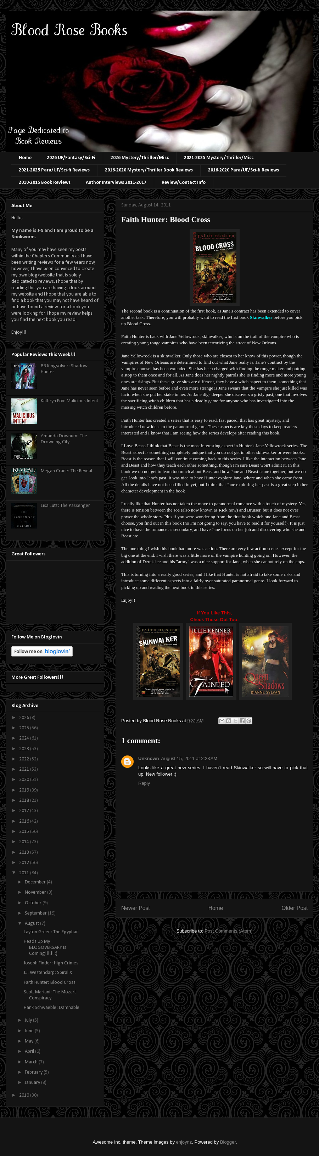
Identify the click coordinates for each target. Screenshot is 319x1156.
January (33, 1082)
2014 (24, 842)
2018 (24, 800)
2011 (24, 873)
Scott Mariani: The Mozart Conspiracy (50, 995)
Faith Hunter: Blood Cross (49, 982)
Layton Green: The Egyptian (51, 932)
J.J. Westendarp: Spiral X (48, 972)
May (29, 1041)
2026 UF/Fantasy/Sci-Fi (71, 157)
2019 (24, 790)
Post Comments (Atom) (228, 931)
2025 (24, 728)
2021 (24, 769)
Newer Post (135, 908)
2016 (24, 821)
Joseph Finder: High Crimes (51, 963)
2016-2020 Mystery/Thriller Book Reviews (149, 170)
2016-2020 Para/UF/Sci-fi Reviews (243, 170)
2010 (24, 1095)
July (29, 1020)
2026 (24, 717)
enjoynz (184, 1142)
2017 (24, 810)
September (36, 913)
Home (25, 157)
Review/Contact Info (184, 182)
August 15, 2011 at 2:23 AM (189, 758)
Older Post (294, 908)
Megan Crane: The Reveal (66, 471)
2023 (24, 749)
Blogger (228, 1142)
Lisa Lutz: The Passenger (65, 505)
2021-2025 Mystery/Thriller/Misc (218, 157)
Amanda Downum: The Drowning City (64, 439)
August (32, 923)
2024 (24, 738)
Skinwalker (261, 317)
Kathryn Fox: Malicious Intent (69, 401)
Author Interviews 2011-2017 (116, 182)
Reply (144, 783)
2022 (24, 759)
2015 (24, 831)
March (32, 1062)
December (36, 882)
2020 (24, 779)
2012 (24, 862)
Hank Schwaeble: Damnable (51, 1007)
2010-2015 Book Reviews (45, 182)
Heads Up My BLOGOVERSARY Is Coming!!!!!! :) (45, 947)
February (34, 1072)
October (34, 903)
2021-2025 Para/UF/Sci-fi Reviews (54, 170)
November (36, 892)
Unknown (148, 758)
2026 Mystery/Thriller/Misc (140, 157)
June (30, 1031)
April (30, 1051)
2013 (24, 852)
